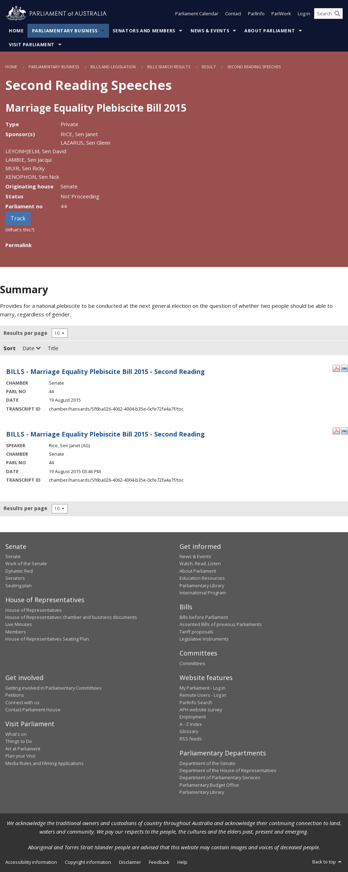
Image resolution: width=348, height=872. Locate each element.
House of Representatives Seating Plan (47, 639)
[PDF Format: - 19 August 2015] (336, 367)
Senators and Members (144, 31)
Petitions (14, 695)
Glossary (189, 731)
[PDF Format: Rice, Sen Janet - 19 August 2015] (336, 430)
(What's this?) (20, 229)
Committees (192, 663)
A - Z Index (191, 724)
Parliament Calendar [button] (196, 13)
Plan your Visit (20, 756)
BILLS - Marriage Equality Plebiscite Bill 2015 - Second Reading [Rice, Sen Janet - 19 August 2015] (105, 434)
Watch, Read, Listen (200, 563)
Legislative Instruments (204, 639)
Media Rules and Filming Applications (44, 763)
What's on (16, 734)
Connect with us (22, 702)
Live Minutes (18, 624)
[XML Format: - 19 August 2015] (344, 367)
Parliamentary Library (202, 585)
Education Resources (202, 578)
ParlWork (281, 13)
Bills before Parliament (204, 617)
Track (18, 218)
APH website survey (201, 709)
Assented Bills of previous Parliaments (221, 624)
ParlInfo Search (196, 702)
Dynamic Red (19, 571)
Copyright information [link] (88, 862)
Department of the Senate (207, 763)
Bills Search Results (168, 66)
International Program (203, 592)
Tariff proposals (196, 631)
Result (209, 66)
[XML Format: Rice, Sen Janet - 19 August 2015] (344, 430)
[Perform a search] (337, 13)
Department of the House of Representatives (228, 770)
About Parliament (269, 31)
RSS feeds (191, 738)
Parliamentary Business (65, 31)
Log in (304, 13)
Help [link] (182, 862)
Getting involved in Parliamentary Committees (53, 688)
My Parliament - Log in (202, 688)
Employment (193, 716)
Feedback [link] (159, 862)
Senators (15, 578)
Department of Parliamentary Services (220, 777)
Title (52, 348)
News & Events (210, 31)
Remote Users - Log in (203, 695)
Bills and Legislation (113, 66)
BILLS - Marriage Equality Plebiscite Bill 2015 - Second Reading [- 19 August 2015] (105, 371)
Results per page (25, 333)
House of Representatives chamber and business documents (71, 617)
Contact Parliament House (33, 709)
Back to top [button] (327, 861)
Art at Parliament (22, 748)
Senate (13, 556)
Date (31, 348)
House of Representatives (33, 610)
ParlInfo (256, 13)
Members (15, 631)
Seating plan (18, 585)
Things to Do (18, 741)
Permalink (18, 244)
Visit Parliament (31, 45)
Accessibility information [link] (31, 862)
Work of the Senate (26, 563)
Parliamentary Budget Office (209, 785)
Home (16, 31)
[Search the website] (328, 13)
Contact (233, 13)
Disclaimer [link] (130, 862)
